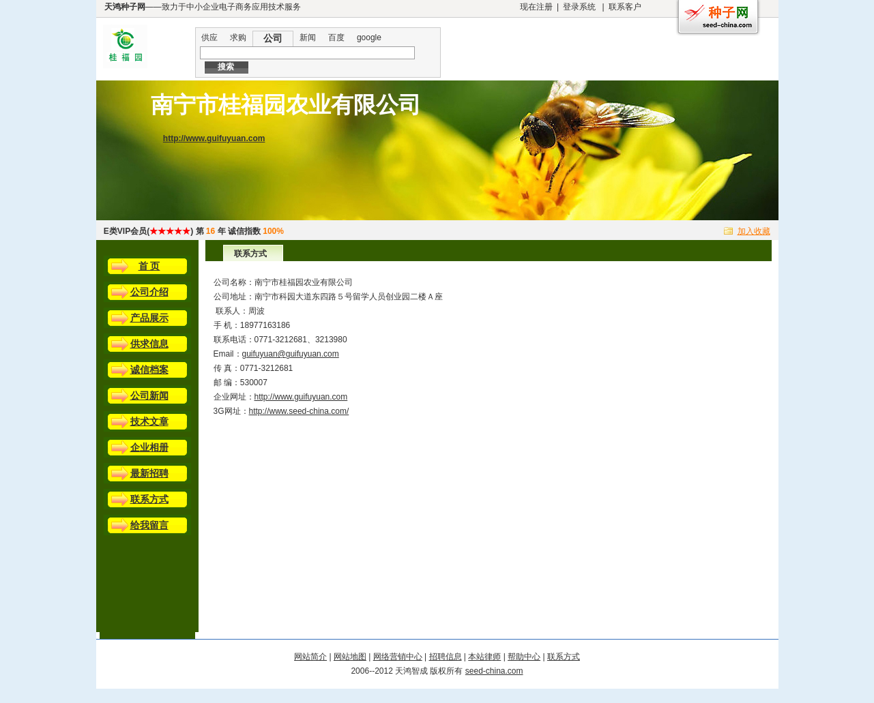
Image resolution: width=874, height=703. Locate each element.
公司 (272, 38)
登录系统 (579, 7)
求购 (238, 37)
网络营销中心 (397, 656)
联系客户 (625, 7)
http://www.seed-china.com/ (299, 411)
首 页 (149, 265)
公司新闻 (149, 395)
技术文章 (149, 421)
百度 (336, 37)
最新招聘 (149, 473)
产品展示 (149, 317)
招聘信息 (445, 656)
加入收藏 (754, 231)
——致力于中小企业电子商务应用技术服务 (202, 7)
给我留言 (149, 525)
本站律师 (484, 656)
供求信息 (149, 343)
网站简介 (310, 656)
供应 (209, 37)
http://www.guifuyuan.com (214, 138)
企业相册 (149, 447)
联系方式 (149, 499)
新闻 (308, 37)
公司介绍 (149, 291)
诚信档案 (149, 369)
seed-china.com (494, 671)
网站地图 (350, 656)
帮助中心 (524, 656)
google (369, 37)
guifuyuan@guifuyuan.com (290, 354)
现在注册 (536, 7)
